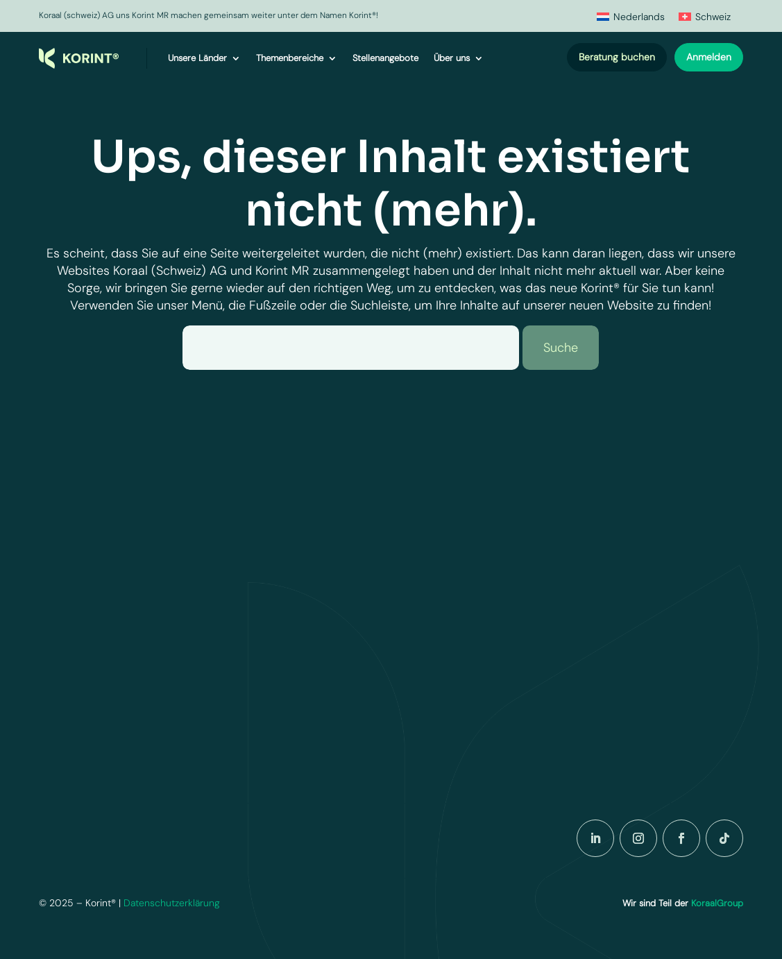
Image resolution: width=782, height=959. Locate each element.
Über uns (452, 58)
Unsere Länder (197, 58)
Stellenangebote (385, 58)
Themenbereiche (289, 58)
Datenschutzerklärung (172, 903)
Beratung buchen (617, 57)
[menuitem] (631, 16)
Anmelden (708, 57)
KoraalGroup (717, 903)
